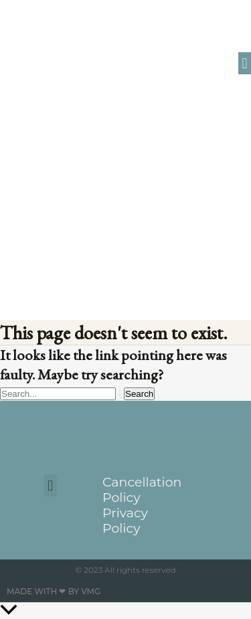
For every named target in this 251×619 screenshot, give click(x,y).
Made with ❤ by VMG (53, 591)
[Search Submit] (119, 393)
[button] (244, 63)
